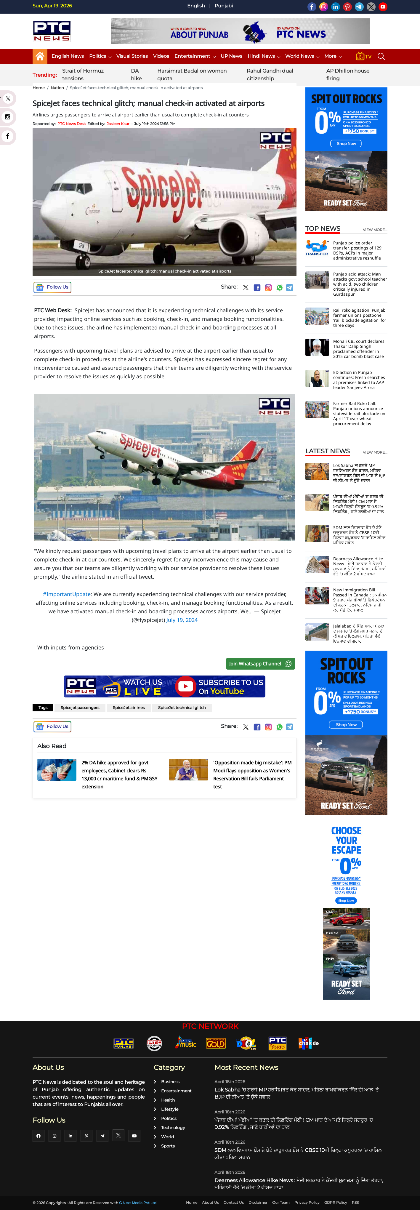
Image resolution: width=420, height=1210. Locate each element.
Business (166, 1081)
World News (302, 56)
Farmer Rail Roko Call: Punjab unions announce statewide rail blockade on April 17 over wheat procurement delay (359, 413)
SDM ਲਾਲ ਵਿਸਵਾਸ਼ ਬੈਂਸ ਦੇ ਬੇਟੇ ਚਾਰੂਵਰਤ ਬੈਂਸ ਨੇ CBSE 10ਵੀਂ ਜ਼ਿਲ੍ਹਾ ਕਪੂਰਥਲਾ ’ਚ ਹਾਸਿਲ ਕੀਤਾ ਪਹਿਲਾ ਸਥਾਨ (359, 535)
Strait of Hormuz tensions (83, 74)
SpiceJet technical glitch (182, 707)
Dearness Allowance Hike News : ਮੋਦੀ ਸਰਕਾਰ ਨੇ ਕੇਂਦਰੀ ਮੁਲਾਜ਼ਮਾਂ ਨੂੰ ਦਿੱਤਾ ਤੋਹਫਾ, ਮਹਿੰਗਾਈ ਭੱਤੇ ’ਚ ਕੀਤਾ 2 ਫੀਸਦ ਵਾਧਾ (360, 566)
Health (164, 1100)
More (333, 56)
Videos (161, 56)
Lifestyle (166, 1109)
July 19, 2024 (182, 619)
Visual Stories (132, 56)
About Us (210, 1202)
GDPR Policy (335, 1202)
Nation (57, 87)
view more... (375, 230)
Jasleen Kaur (118, 123)
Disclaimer (258, 1202)
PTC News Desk (71, 123)
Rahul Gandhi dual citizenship (270, 74)
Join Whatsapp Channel (261, 664)
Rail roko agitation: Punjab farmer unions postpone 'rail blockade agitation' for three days (359, 317)
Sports (164, 1146)
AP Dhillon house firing (347, 74)
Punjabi (224, 6)
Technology (169, 1127)
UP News (231, 56)
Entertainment (194, 56)
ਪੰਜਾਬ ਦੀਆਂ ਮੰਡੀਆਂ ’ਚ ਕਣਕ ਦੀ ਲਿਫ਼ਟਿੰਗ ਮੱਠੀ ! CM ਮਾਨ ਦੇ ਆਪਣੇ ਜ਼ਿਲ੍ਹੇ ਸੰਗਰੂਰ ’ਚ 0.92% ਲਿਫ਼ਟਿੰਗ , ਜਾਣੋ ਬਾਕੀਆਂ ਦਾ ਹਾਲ (358, 504)
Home (39, 87)
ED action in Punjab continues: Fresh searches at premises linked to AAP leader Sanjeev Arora (359, 379)
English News (68, 56)
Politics (100, 56)
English (196, 6)
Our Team (281, 1202)
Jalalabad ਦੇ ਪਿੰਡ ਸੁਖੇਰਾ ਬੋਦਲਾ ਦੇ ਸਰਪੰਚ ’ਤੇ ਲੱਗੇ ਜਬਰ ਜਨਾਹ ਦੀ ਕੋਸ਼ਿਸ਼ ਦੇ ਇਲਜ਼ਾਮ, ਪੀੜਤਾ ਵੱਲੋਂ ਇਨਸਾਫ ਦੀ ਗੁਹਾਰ (358, 633)
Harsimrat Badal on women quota (192, 74)
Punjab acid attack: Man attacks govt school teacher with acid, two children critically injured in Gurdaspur (360, 284)
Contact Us (234, 1202)
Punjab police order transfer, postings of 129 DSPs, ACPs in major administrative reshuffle (357, 250)
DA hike (136, 74)
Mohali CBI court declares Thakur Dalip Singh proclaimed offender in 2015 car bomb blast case (358, 348)
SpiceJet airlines (129, 707)
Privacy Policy (307, 1202)
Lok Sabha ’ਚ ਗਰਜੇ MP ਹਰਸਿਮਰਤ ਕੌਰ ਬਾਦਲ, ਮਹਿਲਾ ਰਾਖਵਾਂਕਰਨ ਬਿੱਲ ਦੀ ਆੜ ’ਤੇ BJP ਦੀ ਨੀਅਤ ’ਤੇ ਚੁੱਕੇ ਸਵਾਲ (359, 472)
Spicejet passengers (80, 707)
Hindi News (264, 56)
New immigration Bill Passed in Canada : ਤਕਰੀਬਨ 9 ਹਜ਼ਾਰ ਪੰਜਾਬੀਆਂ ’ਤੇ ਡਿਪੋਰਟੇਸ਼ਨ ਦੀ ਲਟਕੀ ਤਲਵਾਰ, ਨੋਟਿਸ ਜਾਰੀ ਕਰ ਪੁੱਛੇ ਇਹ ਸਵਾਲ (360, 600)
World (164, 1136)
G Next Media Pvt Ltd (137, 1203)
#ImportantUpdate (67, 594)
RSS (355, 1202)
